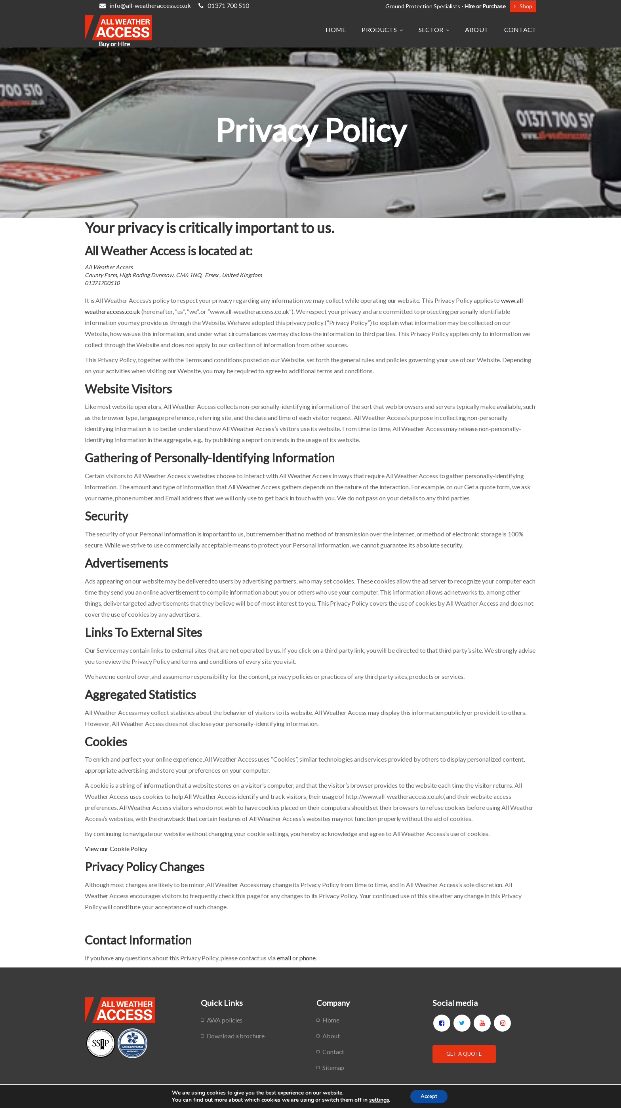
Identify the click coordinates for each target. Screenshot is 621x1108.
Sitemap (333, 1067)
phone (307, 958)
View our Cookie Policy (116, 848)
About (331, 1036)
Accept (429, 1095)
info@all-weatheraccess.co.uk (145, 5)
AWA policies (225, 1020)
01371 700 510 (223, 5)
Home (330, 1020)
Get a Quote (464, 1054)
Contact (333, 1051)
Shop (523, 6)
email (284, 958)
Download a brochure (236, 1036)
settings (377, 1099)
